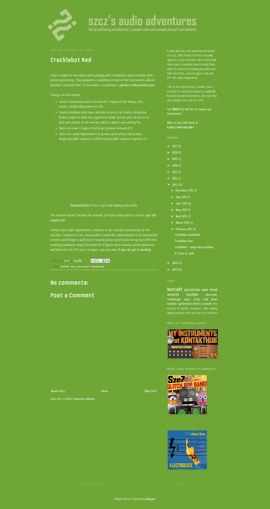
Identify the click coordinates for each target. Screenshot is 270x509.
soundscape (97, 266)
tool (205, 299)
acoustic (173, 294)
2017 (175, 172)
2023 (175, 146)
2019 (175, 159)
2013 (175, 269)
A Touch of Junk (184, 253)
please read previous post (137, 85)
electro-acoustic (202, 304)
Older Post (151, 391)
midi (205, 308)
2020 (175, 152)
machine (192, 294)
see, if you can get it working (131, 250)
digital (170, 313)
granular (180, 313)
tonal (213, 289)
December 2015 (185, 190)
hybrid (184, 308)
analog (213, 308)
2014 (175, 263)
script (196, 299)
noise (73, 266)
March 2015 (183, 223)
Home (104, 391)
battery (171, 308)
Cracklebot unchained (187, 235)
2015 (175, 185)
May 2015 (182, 210)
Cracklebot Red (184, 241)
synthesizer (185, 304)
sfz (215, 304)
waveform (212, 313)
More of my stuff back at (182, 122)
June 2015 (182, 203)
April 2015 (182, 216)
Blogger (151, 499)
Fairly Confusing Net (180, 127)
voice (204, 313)
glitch (188, 313)
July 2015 (181, 197)
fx (178, 308)
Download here (80, 205)
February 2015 (184, 229)
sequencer (196, 308)
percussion (83, 266)
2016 (175, 178)
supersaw (196, 313)
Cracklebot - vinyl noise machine (194, 247)
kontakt (64, 266)
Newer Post (58, 391)
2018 (175, 165)
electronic (211, 294)
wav (205, 289)
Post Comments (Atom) (80, 399)
